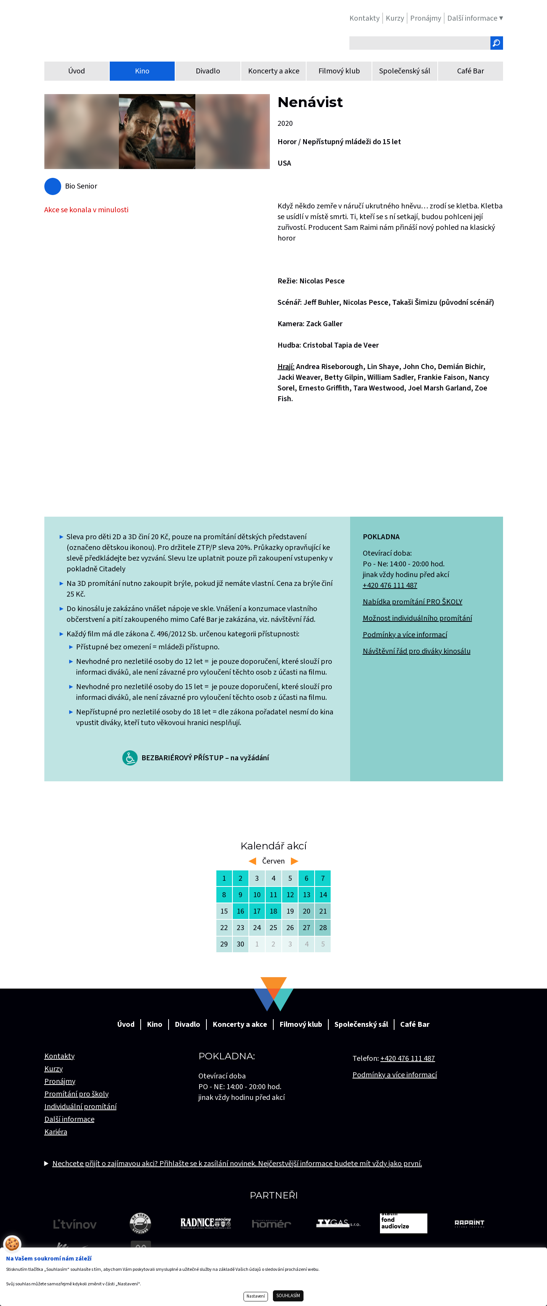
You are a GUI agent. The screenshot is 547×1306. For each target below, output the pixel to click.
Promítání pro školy (76, 1094)
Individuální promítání (80, 1106)
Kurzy (53, 1069)
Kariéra (55, 1132)
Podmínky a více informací (405, 634)
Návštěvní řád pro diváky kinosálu (417, 651)
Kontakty (59, 1056)
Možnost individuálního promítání (417, 618)
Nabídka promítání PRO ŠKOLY (413, 602)
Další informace (69, 1119)
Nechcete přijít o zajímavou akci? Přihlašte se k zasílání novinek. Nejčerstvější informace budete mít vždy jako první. (237, 1163)
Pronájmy (59, 1081)
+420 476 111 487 (390, 585)
